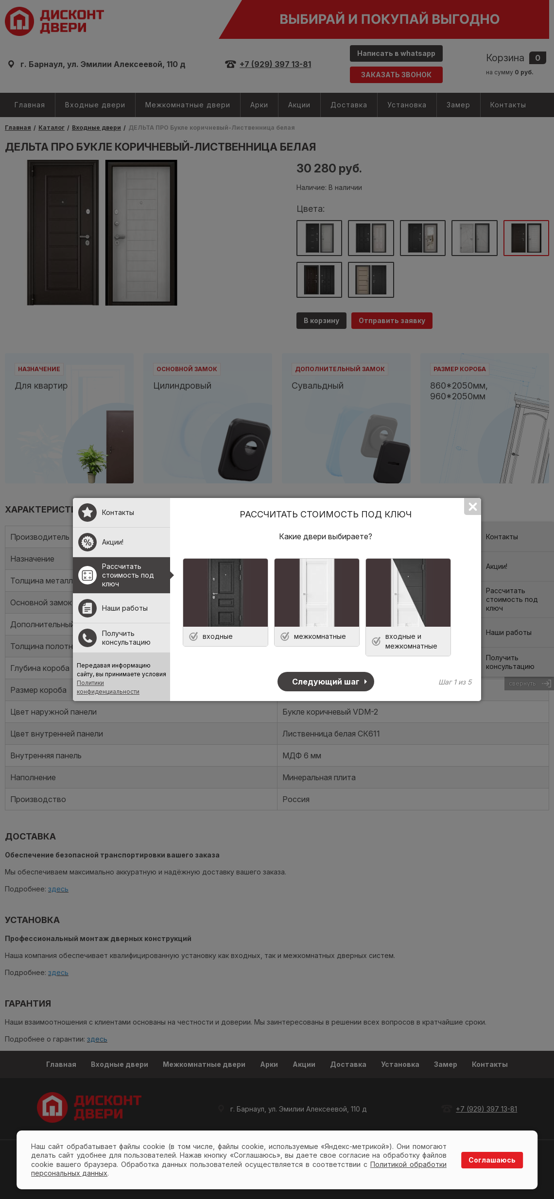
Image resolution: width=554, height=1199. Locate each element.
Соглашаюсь (492, 1160)
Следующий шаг (326, 681)
